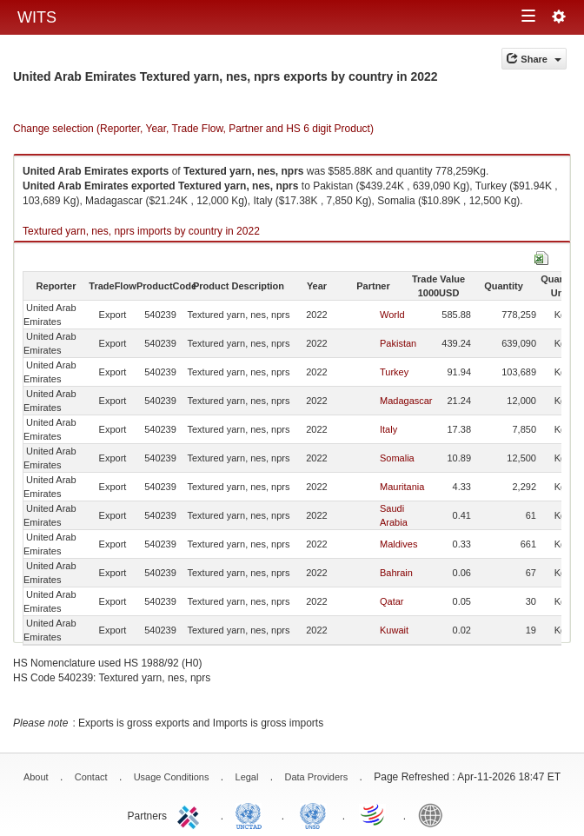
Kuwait (394, 630)
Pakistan (398, 343)
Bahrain (396, 572)
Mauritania (402, 486)
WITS (36, 17)
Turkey (394, 372)
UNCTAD (252, 814)
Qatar (392, 601)
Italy (388, 429)
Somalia (397, 458)
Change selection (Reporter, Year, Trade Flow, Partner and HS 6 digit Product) (193, 129)
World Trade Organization (373, 814)
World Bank (434, 814)
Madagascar (406, 400)
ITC (191, 814)
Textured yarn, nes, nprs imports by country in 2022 (141, 231)
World (392, 314)
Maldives (398, 544)
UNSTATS (312, 814)
